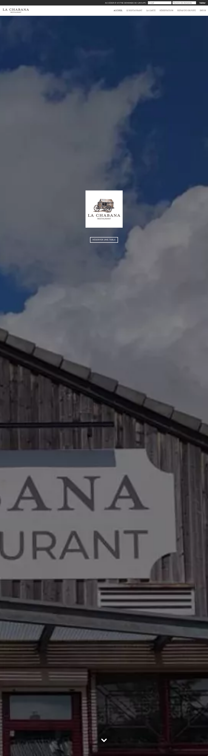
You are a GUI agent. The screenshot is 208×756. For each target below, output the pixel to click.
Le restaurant (134, 10)
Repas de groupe (186, 10)
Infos (203, 10)
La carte (151, 10)
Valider (202, 3)
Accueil (118, 10)
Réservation (166, 10)
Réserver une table (104, 240)
